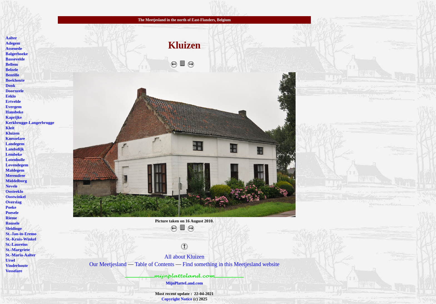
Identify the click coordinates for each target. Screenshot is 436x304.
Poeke (11, 207)
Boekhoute (15, 80)
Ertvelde (13, 101)
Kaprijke (14, 117)
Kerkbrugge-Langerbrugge (30, 122)
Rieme (11, 218)
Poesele (12, 212)
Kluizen (12, 133)
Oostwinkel (16, 196)
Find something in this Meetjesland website (231, 264)
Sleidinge (14, 228)
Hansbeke (14, 112)
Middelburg (16, 181)
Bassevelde (15, 59)
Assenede (14, 48)
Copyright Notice (177, 299)
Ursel (10, 260)
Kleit (10, 128)
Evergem (13, 106)
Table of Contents (154, 264)
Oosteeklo (14, 191)
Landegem (15, 144)
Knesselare (15, 138)
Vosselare (14, 271)
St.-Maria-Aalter (21, 255)
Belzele (12, 69)
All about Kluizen (184, 257)
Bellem (12, 64)
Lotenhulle (15, 159)
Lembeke (14, 154)
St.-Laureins (17, 244)
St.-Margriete (18, 249)
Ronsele (12, 223)
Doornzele (15, 91)
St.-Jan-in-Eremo (21, 234)
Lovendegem (17, 165)
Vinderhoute (17, 265)
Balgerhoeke (17, 54)
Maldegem (15, 170)
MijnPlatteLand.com (184, 283)
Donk (10, 85)
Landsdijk (15, 149)
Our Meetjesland (108, 264)
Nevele (11, 186)
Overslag (14, 202)
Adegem (13, 43)
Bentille (12, 75)
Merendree (15, 175)
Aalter (11, 38)
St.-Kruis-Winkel (21, 239)
